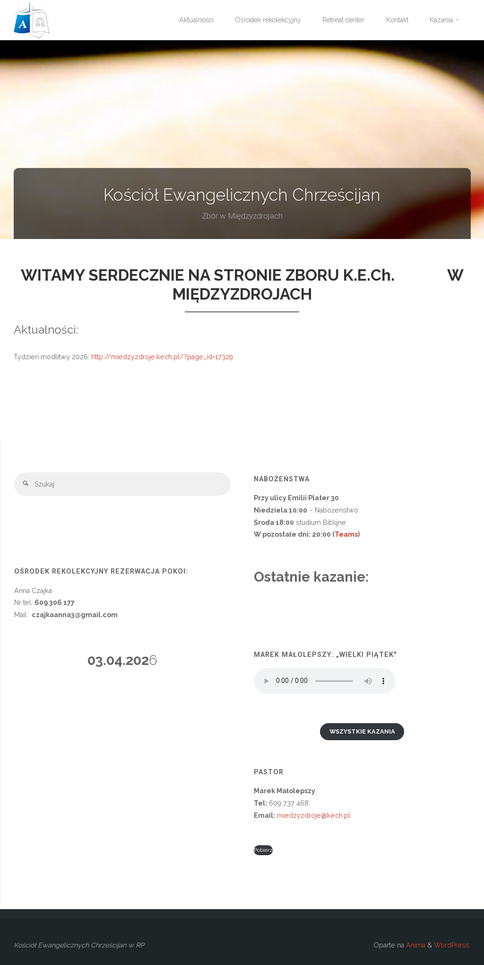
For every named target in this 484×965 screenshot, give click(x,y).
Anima (414, 945)
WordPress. (452, 945)
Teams (346, 534)
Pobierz (263, 850)
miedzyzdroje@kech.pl (313, 815)
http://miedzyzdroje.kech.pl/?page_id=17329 (161, 357)
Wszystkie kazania (362, 731)
